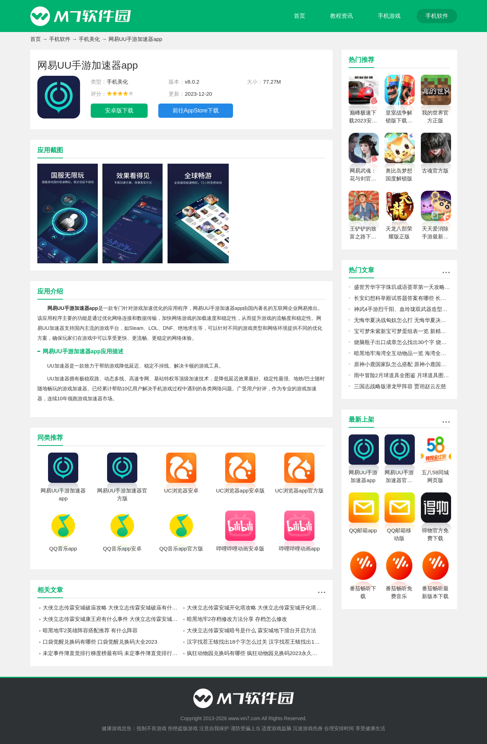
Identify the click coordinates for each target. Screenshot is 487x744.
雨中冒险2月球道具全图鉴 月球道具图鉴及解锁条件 (402, 375)
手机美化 (89, 39)
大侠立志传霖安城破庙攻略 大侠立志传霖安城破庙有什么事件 (112, 608)
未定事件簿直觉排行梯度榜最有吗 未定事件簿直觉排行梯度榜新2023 (112, 653)
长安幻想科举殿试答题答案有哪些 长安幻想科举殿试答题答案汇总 (402, 298)
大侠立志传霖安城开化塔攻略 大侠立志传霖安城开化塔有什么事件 (256, 608)
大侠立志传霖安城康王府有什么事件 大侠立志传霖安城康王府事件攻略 (112, 619)
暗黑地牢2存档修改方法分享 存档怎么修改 (237, 619)
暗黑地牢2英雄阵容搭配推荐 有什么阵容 (90, 630)
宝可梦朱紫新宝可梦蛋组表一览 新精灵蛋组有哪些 (402, 331)
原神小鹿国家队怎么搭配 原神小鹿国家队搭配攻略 (402, 364)
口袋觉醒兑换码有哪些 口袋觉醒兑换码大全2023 (100, 642)
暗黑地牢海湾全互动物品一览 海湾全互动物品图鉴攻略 (402, 353)
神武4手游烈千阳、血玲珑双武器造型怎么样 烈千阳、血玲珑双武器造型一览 (402, 309)
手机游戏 (389, 16)
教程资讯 (341, 16)
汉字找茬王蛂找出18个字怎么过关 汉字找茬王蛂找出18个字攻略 (256, 642)
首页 (299, 16)
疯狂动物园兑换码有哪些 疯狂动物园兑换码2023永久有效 (255, 653)
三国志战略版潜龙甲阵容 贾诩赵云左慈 (400, 386)
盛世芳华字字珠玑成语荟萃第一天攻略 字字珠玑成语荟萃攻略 (402, 287)
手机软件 (436, 16)
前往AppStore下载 (196, 110)
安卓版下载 (119, 110)
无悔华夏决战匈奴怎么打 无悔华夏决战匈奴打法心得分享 (402, 320)
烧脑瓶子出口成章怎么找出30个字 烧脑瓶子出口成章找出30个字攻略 (402, 342)
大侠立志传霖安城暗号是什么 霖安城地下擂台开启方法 (251, 630)
